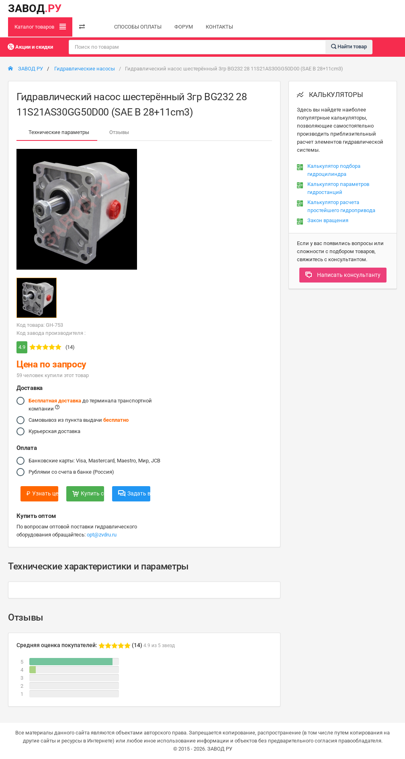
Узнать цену (42, 493)
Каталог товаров (40, 26)
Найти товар (349, 46)
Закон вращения (327, 220)
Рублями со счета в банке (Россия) (71, 472)
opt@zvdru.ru (102, 535)
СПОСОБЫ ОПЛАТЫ (138, 27)
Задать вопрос (134, 493)
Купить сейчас (88, 493)
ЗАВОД (34, 8)
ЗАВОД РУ (25, 69)
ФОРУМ (183, 27)
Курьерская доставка (54, 431)
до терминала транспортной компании (90, 404)
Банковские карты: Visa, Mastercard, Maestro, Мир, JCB (94, 461)
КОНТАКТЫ (219, 27)
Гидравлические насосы (84, 69)
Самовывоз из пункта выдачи (79, 420)
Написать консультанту (342, 275)
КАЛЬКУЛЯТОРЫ (330, 95)
